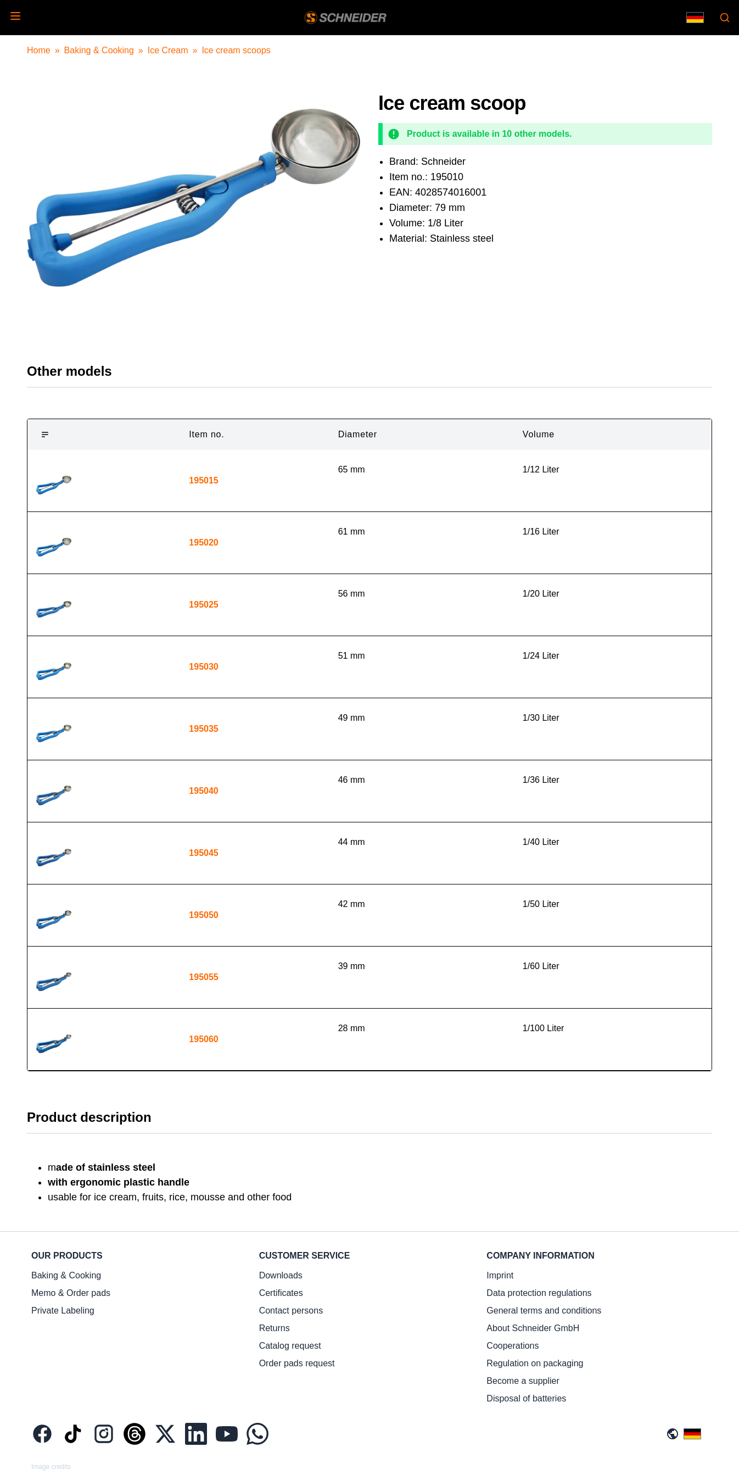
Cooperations (512, 1345)
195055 (203, 977)
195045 (203, 853)
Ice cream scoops (235, 50)
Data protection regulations (538, 1293)
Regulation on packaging (534, 1363)
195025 (203, 604)
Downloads (281, 1275)
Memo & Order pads (70, 1293)
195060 (203, 1039)
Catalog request (290, 1345)
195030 (203, 666)
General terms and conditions (543, 1310)
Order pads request (297, 1363)
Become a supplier (522, 1381)
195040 (203, 790)
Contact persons (291, 1310)
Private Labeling (62, 1310)
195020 (203, 542)
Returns (274, 1328)
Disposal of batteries (526, 1398)
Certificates (281, 1293)
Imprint (499, 1275)
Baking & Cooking (99, 50)
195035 (203, 728)
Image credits (51, 1467)
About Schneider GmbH (532, 1328)
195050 (203, 915)
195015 (203, 480)
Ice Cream (168, 50)
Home (39, 50)
